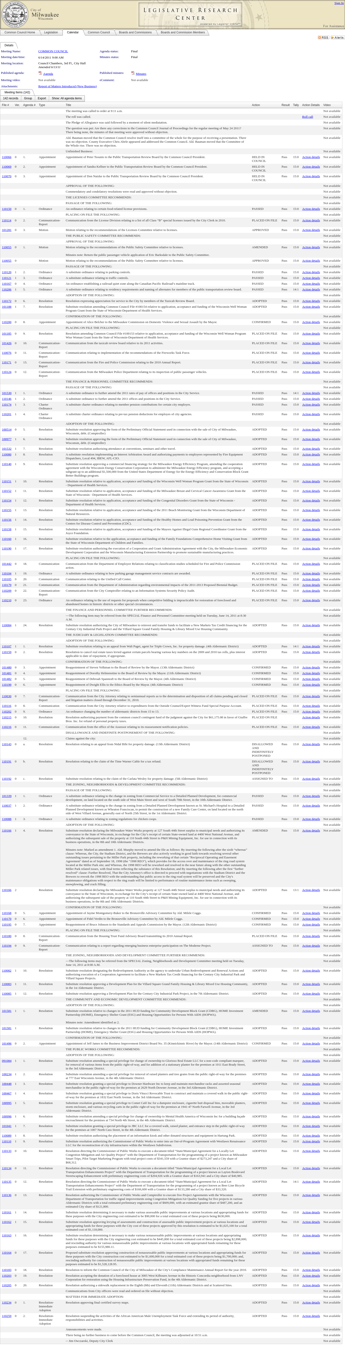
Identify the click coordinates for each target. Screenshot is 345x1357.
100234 (7, 1074)
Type (42, 105)
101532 (7, 448)
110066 (7, 157)
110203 (7, 1275)
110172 (7, 301)
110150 (7, 209)
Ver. (17, 105)
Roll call (307, 116)
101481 (7, 673)
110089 (7, 1135)
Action (256, 105)
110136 (7, 1195)
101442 (7, 564)
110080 (7, 454)
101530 (7, 393)
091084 (7, 1060)
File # (5, 105)
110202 (7, 711)
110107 (7, 646)
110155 (7, 510)
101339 (7, 796)
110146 (7, 399)
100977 (7, 439)
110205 (7, 1285)
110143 (7, 744)
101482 (7, 679)
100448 (7, 1084)
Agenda (48, 74)
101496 (7, 1043)
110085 (7, 993)
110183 (7, 1270)
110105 (7, 579)
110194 (7, 945)
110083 (7, 984)
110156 (7, 519)
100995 (7, 1103)
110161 (7, 1212)
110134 (7, 1168)
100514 (7, 429)
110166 (7, 830)
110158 (7, 529)
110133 (7, 1151)
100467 (7, 1093)
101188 (7, 306)
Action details (311, 157)
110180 (7, 936)
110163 (7, 1235)
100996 (7, 1116)
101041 (7, 1126)
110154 (7, 500)
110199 (7, 684)
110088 (7, 819)
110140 (7, 464)
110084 (7, 625)
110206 (7, 289)
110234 (7, 1302)
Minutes (141, 74)
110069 (7, 166)
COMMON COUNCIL (53, 51)
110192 (7, 778)
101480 (7, 667)
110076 (7, 352)
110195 (7, 924)
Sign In (339, 3)
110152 (7, 491)
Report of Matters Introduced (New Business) (67, 86)
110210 (7, 600)
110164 (7, 1252)
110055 (7, 247)
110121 (7, 278)
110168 (7, 913)
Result (286, 105)
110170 (7, 918)
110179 (7, 585)
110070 (7, 176)
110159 (7, 652)
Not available (46, 80)
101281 (7, 230)
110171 (7, 362)
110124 (7, 372)
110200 (7, 322)
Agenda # (29, 105)
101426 (7, 343)
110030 (7, 696)
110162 (7, 1222)
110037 (7, 805)
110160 (7, 539)
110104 (7, 573)
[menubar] (42, 98)
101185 (7, 333)
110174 (7, 404)
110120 (7, 272)
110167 (7, 283)
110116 (6, 706)
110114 (6, 220)
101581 (7, 1011)
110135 (7, 1181)
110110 (6, 1141)
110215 (7, 717)
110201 (7, 414)
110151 (7, 481)
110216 (7, 727)
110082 (7, 970)
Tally (296, 105)
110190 (7, 548)
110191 (7, 761)
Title (68, 105)
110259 (7, 1316)
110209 (7, 590)
